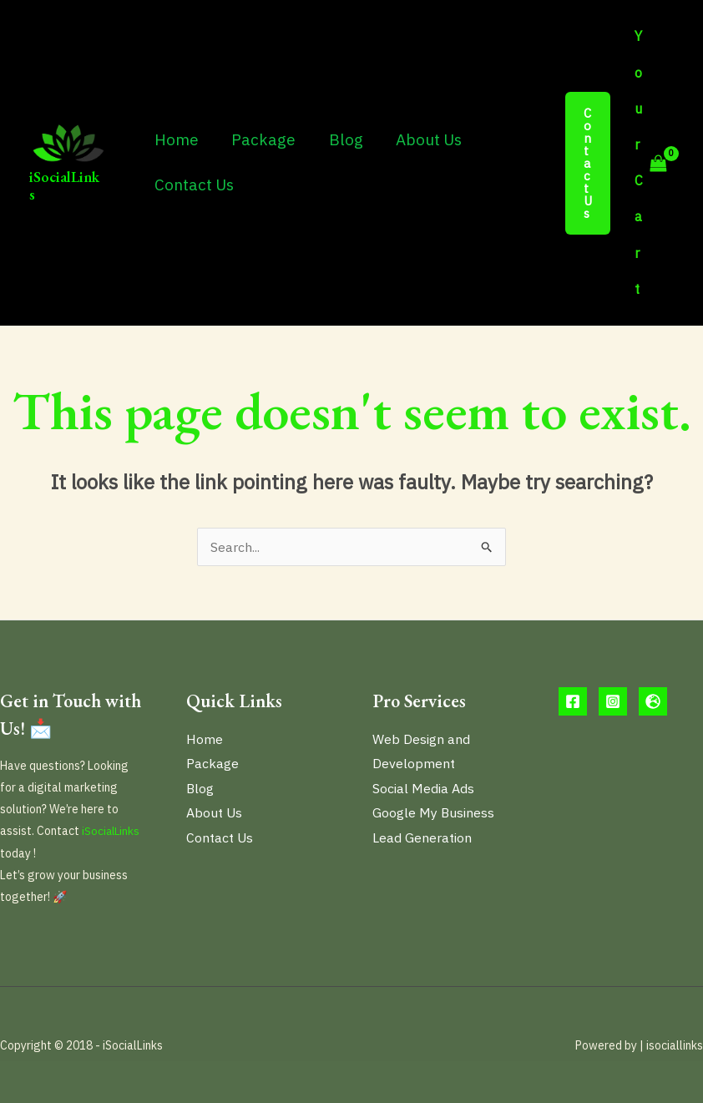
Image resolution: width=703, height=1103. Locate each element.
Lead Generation (422, 838)
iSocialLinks (64, 186)
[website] (653, 701)
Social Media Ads (423, 788)
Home (176, 139)
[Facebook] (573, 701)
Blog (343, 139)
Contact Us (193, 185)
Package (262, 139)
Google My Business (433, 813)
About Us (425, 139)
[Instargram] (613, 701)
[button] (588, 163)
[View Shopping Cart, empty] (650, 162)
